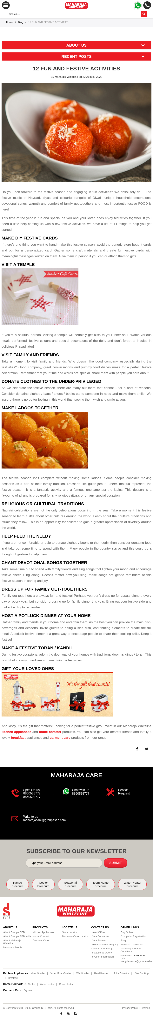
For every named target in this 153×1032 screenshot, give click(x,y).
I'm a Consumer (100, 936)
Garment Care (40, 940)
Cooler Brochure (43, 884)
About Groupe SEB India (17, 936)
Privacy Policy (130, 1007)
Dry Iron (27, 990)
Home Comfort (40, 936)
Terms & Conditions (132, 944)
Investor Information (102, 956)
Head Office (97, 932)
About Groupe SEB (14, 932)
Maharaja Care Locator (75, 936)
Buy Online (127, 932)
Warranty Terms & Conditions (131, 950)
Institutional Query (101, 952)
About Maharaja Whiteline (17, 940)
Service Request (124, 791)
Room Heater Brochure (101, 884)
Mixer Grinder (38, 973)
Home (9, 22)
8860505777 (32, 797)
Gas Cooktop (142, 973)
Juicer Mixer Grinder (60, 973)
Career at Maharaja (102, 948)
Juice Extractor (121, 973)
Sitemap (145, 1007)
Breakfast (13, 977)
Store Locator (69, 932)
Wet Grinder (82, 973)
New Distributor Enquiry (104, 944)
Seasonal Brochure (70, 884)
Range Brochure (17, 884)
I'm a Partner (98, 940)
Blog (20, 22)
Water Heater (47, 984)
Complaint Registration (133, 936)
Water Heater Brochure (132, 884)
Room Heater (66, 984)
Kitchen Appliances (43, 932)
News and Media (12, 944)
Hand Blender (101, 973)
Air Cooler (29, 984)
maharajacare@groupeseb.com (45, 820)
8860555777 (32, 793)
